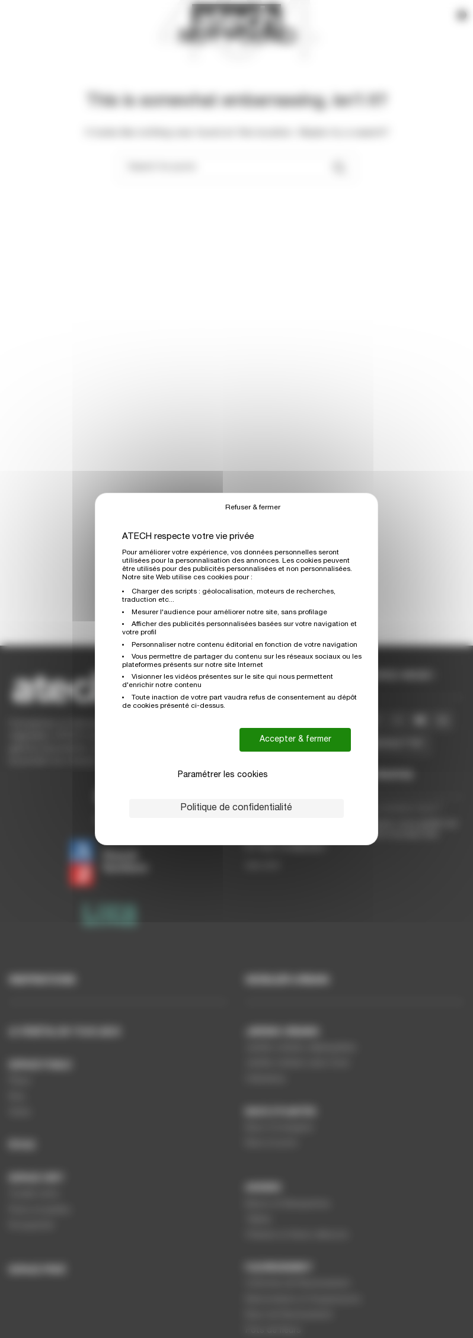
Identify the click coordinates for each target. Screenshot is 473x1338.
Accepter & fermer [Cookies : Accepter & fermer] (295, 740)
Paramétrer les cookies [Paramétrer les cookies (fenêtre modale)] (223, 775)
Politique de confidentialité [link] (236, 808)
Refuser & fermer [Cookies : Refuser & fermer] (252, 507)
